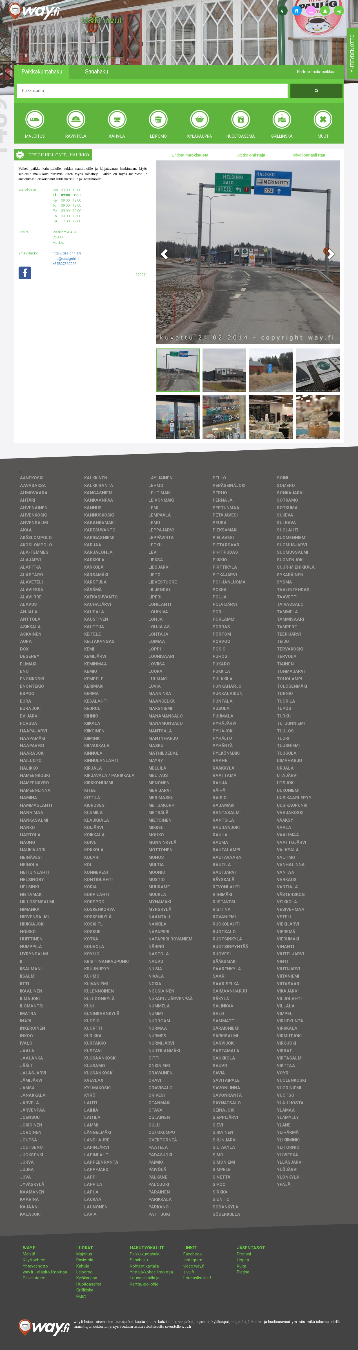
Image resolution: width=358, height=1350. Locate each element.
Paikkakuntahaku (145, 1254)
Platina (243, 1272)
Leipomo (84, 1272)
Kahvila (82, 1266)
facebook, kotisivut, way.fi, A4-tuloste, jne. (102, 57)
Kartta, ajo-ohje (144, 1284)
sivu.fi (188, 1272)
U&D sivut (102, 20)
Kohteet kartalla (144, 1266)
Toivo (308, 155)
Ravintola (84, 1259)
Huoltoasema (88, 1284)
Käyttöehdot (34, 1259)
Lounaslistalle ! (197, 1277)
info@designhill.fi (66, 258)
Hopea (243, 1259)
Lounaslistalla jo (145, 1277)
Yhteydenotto (35, 1266)
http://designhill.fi (67, 253)
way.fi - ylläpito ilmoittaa (45, 1272)
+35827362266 (64, 263)
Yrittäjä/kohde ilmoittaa (151, 1272)
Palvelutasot (34, 1277)
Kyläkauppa (86, 1277)
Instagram (192, 1259)
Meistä (29, 1254)
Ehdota (190, 155)
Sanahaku (139, 1259)
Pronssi (244, 1254)
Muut (81, 1296)
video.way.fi (193, 1266)
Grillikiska (84, 1290)
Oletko (251, 155)
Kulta (241, 1266)
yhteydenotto (352, 53)
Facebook (192, 1254)
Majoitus (84, 1254)
